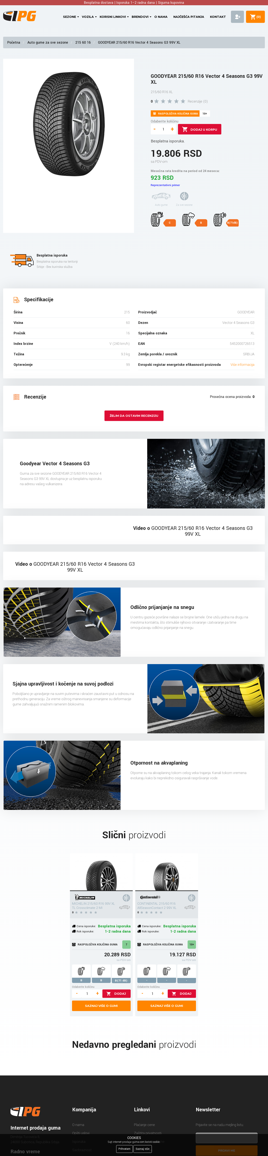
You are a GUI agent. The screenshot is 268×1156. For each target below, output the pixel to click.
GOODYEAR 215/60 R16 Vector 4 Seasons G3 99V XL (139, 42)
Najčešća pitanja (188, 17)
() (258, 17)
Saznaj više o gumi (101, 1006)
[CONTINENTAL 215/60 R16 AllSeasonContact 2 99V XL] (166, 872)
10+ (191, 944)
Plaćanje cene (144, 1124)
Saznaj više (142, 1149)
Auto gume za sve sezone (47, 42)
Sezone (69, 17)
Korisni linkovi (113, 17)
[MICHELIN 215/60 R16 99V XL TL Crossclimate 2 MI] (101, 872)
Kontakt (218, 17)
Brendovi (140, 17)
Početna (13, 42)
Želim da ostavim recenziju (134, 416)
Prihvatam (124, 1149)
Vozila (88, 17)
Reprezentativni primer (165, 185)
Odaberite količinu (164, 121)
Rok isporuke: (85, 931)
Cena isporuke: (86, 926)
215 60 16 (83, 42)
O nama (161, 17)
